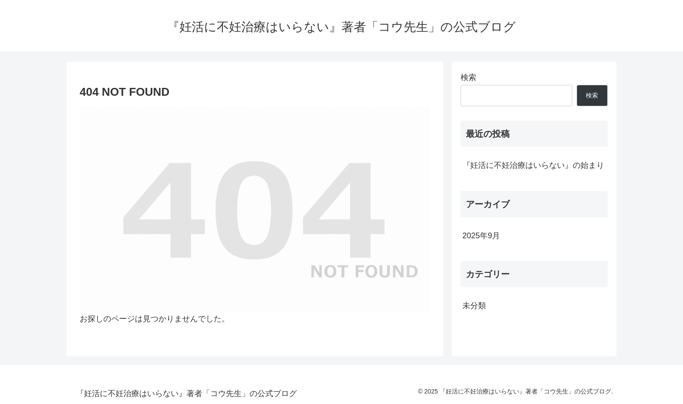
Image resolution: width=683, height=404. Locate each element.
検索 (468, 77)
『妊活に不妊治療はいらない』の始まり (533, 165)
